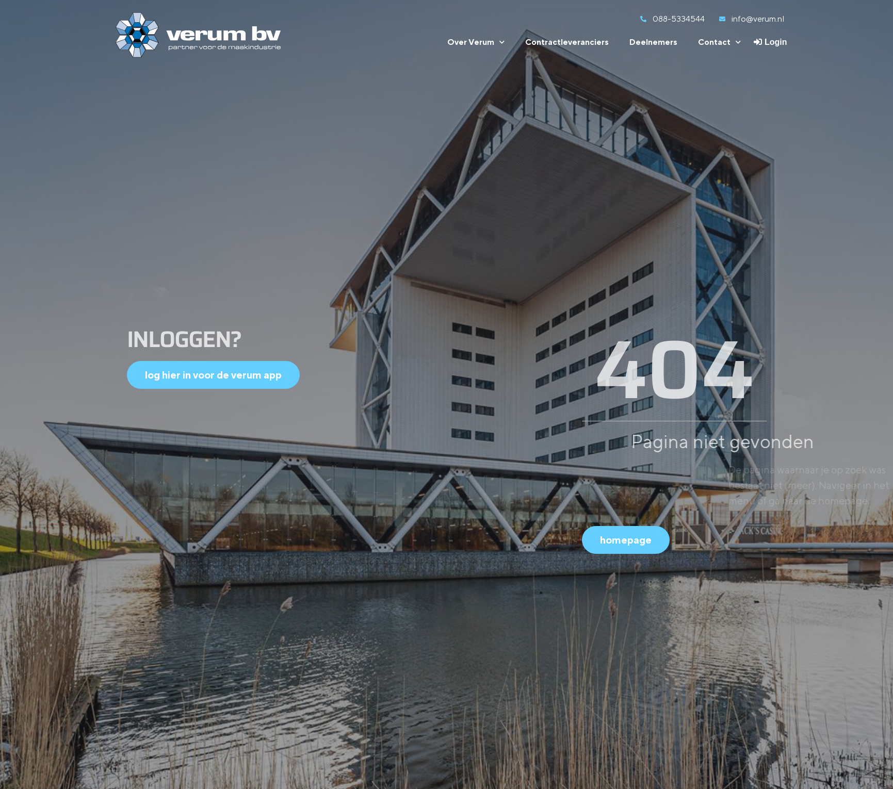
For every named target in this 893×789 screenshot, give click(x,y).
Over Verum (476, 42)
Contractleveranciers (567, 42)
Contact (719, 42)
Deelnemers (653, 42)
